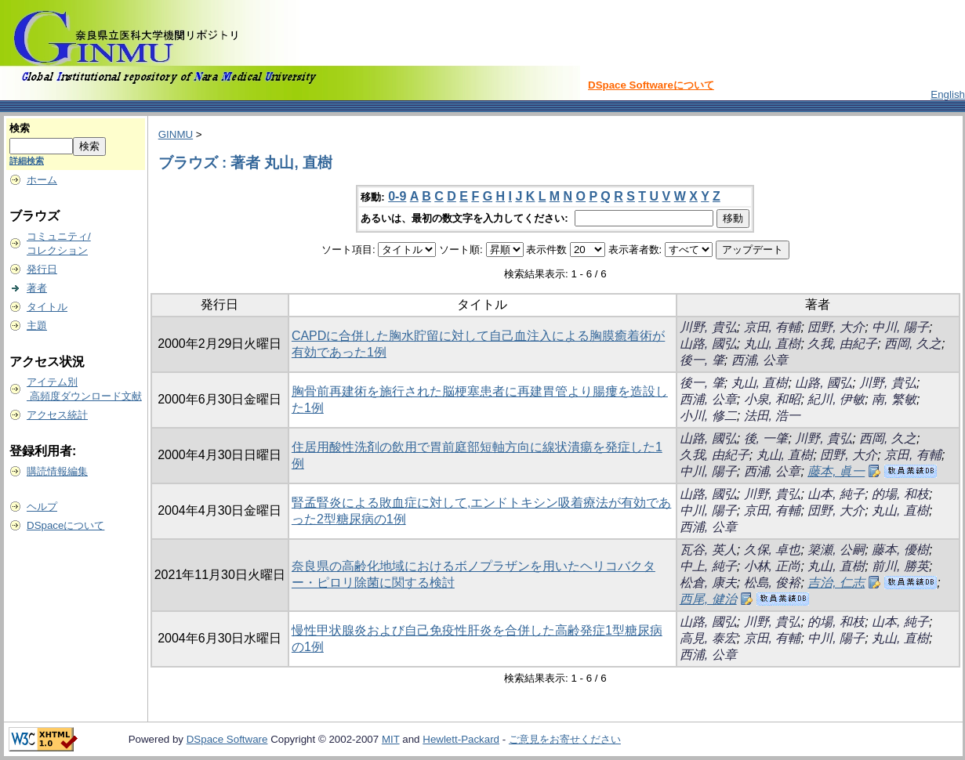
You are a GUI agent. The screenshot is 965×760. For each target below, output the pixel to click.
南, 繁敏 (894, 399)
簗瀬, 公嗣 (836, 549)
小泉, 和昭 (772, 399)
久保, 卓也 (772, 549)
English (948, 94)
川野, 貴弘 (708, 327)
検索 (19, 128)
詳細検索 (26, 160)
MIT (391, 739)
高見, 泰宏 (708, 638)
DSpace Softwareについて (651, 85)
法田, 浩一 (772, 415)
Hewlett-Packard (461, 739)
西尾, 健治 (708, 599)
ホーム (42, 180)
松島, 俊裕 (772, 582)
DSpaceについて (65, 525)
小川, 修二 (708, 415)
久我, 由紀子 (842, 343)
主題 (37, 325)
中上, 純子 (708, 566)
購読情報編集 (57, 471)
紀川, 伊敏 (836, 399)
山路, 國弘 (708, 343)
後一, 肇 (702, 360)
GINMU (175, 134)
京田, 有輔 (772, 327)
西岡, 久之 (912, 343)
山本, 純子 (836, 494)
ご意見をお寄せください (565, 739)
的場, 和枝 (900, 494)
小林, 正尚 (772, 566)
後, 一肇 (766, 438)
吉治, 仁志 (836, 582)
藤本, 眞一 (836, 471)
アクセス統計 (57, 415)
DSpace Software (227, 739)
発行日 (42, 269)
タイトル (47, 307)
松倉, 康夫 (708, 582)
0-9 (397, 196)
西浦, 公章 (760, 360)
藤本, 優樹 (900, 549)
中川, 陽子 (900, 327)
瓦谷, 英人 (708, 549)
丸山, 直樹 (772, 343)
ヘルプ (42, 506)
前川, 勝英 (900, 566)
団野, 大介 (836, 327)
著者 (37, 288)
